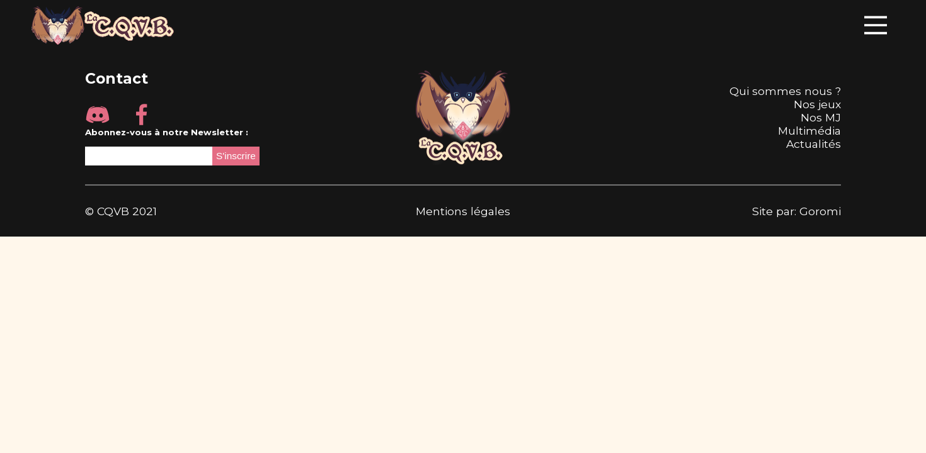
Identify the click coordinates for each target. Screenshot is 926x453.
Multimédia (809, 130)
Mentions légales (463, 211)
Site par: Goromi (796, 211)
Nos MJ (821, 117)
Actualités (813, 143)
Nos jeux (817, 104)
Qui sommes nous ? (785, 91)
